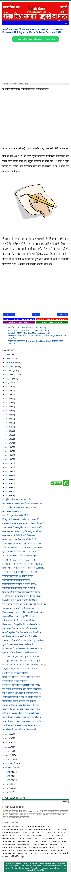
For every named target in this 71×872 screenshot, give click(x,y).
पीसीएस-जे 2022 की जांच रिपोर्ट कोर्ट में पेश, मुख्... (21, 705)
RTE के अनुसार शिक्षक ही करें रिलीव (16, 515)
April (7, 755)
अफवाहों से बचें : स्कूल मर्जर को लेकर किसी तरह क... (22, 661)
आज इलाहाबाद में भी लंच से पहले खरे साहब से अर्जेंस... (22, 543)
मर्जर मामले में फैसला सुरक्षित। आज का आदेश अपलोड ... (23, 527)
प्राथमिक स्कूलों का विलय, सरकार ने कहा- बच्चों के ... (22, 725)
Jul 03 (8, 734)
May (7, 751)
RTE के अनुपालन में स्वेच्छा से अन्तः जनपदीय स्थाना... (22, 713)
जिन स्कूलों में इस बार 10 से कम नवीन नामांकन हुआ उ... (23, 564)
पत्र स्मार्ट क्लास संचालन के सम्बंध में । (16, 580)
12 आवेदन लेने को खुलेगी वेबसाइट (15, 673)
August (8, 378)
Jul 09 (8, 475)
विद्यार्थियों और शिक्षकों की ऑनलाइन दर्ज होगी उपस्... (21, 592)
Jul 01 (8, 742)
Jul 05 (8, 491)
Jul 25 (8, 410)
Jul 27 (8, 402)
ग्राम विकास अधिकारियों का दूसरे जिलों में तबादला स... (22, 689)
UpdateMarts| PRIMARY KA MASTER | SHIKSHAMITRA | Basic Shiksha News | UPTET (32, 864)
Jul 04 (8, 495)
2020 (8, 788)
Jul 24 (8, 415)
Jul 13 (8, 459)
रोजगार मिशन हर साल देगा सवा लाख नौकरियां (19, 701)
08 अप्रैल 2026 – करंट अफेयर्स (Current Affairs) (27, 327)
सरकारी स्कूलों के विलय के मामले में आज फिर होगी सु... (22, 632)
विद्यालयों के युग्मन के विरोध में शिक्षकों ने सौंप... (19, 584)
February (9, 763)
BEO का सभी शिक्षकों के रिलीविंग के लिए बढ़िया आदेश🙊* (24, 665)
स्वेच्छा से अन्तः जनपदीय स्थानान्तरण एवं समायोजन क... (22, 717)
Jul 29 (8, 394)
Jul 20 (8, 431)
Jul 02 (8, 738)
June (7, 747)
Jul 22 (8, 423)
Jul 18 (8, 439)
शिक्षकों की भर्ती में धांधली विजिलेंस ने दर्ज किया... (20, 600)
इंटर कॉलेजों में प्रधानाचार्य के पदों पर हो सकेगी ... (20, 729)
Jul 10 (8, 471)
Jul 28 (8, 398)
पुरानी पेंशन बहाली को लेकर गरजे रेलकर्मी (17, 644)
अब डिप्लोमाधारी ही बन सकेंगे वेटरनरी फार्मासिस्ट (20, 636)
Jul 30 (8, 390)
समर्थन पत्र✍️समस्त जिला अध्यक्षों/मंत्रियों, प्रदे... (20, 539)
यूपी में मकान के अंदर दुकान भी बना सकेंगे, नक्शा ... (21, 693)
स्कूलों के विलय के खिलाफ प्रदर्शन (14, 681)
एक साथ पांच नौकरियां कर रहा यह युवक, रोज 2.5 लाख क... (24, 604)
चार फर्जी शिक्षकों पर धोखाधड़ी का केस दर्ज (18, 608)
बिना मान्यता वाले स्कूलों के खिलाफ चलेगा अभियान (21, 624)
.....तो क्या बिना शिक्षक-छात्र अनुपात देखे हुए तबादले (21, 596)
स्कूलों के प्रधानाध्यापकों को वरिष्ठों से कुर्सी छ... (19, 588)
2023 (8, 776)
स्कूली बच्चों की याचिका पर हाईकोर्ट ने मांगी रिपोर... (21, 685)
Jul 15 (8, 451)
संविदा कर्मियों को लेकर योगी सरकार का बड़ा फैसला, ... (22, 709)
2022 (8, 780)
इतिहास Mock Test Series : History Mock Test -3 (28, 330)
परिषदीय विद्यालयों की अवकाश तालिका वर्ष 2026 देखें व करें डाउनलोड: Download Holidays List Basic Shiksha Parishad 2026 (33, 31)
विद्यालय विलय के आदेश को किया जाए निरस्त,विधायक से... (24, 612)
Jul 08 (8, 479)
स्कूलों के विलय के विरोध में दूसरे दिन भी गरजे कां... (21, 616)
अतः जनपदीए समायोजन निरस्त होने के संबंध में (19, 507)
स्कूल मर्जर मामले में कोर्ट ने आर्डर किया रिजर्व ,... (20, 535)
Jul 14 (8, 455)
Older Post (62, 314)
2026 (8, 355)
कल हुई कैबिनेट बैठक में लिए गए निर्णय (16, 499)
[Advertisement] (35, 62)
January (9, 767)
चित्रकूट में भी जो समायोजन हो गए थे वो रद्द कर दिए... (22, 519)
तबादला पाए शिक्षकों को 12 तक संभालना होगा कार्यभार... (23, 640)
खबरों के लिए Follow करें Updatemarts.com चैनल (36, 39)
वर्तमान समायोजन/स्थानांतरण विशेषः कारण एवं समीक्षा (22, 548)
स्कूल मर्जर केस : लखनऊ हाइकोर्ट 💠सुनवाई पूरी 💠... (22, 531)
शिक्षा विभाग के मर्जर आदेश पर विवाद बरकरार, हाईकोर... (23, 568)
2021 (8, 784)
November (10, 366)
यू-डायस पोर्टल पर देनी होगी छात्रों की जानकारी (25, 89)
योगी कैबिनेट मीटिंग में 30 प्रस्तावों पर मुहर (17, 576)
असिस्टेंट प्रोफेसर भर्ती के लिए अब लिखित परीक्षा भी (21, 697)
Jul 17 (8, 443)
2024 (8, 772)
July (7, 383)
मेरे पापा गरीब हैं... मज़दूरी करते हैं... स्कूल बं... (19, 560)
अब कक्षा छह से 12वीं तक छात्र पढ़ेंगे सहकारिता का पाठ (23, 648)
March (8, 759)
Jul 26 (8, 406)
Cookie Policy (40, 870)
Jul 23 (8, 419)
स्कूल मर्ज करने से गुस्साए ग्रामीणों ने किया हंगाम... (20, 572)
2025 (8, 359)
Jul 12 (8, 463)
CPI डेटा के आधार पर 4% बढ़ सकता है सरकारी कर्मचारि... (24, 523)
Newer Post (9, 314)
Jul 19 (8, 435)
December (10, 362)
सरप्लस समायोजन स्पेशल (11, 511)
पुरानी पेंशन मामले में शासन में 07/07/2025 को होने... (22, 552)
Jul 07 (8, 483)
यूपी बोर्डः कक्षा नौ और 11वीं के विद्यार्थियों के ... (19, 620)
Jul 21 (8, 427)
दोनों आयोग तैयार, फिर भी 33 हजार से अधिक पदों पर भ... (24, 657)
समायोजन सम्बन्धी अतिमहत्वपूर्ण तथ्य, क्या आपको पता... (23, 503)
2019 (8, 792)
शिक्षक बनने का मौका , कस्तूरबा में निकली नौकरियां (21, 677)
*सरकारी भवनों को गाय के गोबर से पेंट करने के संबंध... (22, 721)
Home (36, 314)
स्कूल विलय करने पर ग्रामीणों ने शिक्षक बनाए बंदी (20, 556)
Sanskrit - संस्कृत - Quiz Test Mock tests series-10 (29, 333)
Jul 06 (8, 487)
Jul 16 (8, 447)
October (9, 370)
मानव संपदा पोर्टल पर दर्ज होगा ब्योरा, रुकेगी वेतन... (21, 628)
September (10, 374)
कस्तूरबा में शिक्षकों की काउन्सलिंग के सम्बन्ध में (19, 669)
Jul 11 (8, 467)
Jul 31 (8, 386)
